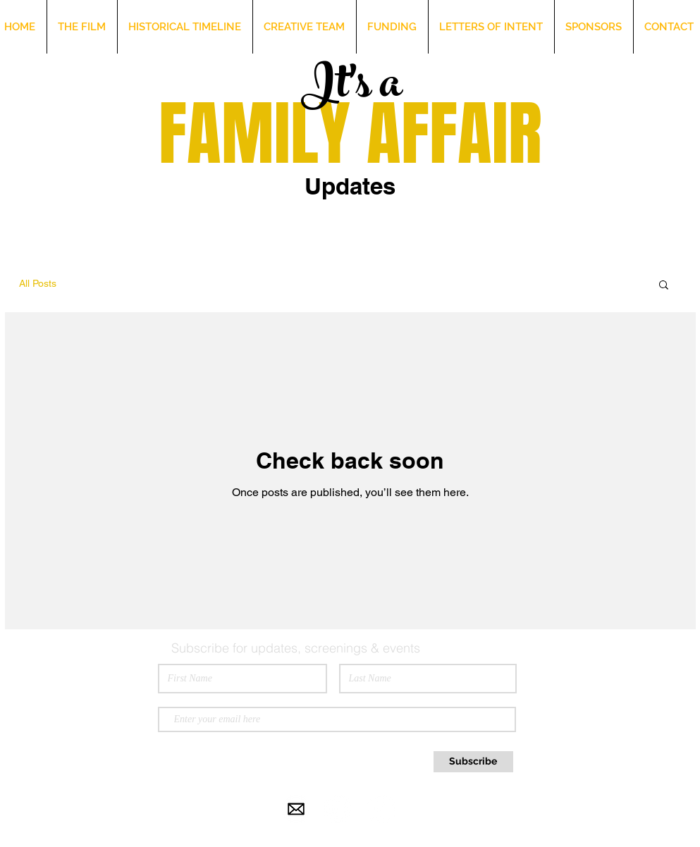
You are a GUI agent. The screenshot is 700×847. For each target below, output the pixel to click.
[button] (663, 285)
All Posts (37, 283)
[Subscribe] (473, 761)
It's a (351, 88)
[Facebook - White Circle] (381, 809)
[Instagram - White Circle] (338, 809)
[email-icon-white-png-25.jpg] (296, 809)
